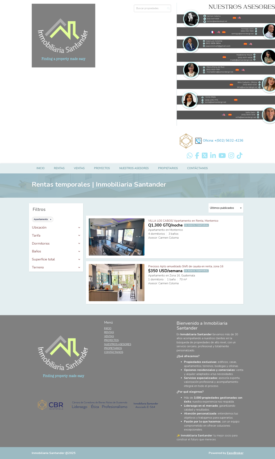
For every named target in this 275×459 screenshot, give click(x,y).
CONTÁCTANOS (197, 168)
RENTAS (59, 168)
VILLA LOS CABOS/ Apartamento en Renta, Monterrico (183, 221)
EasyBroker (235, 453)
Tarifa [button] (56, 236)
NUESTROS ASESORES (134, 168)
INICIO (40, 168)
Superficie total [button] (56, 259)
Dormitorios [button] (56, 244)
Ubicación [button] (56, 228)
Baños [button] (56, 251)
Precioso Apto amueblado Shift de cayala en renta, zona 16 (185, 266)
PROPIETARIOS (168, 168)
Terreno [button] (56, 267)
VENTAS (79, 168)
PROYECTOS (102, 168)
